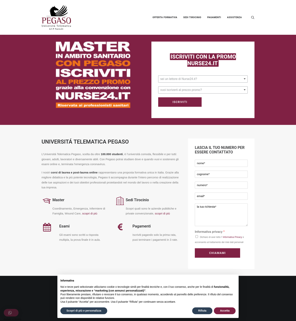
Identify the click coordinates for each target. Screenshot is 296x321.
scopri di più (89, 213)
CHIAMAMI (217, 253)
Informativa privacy (209, 231)
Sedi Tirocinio (137, 200)
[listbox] (203, 79)
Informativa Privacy (232, 237)
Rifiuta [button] (202, 310)
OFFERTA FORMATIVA (165, 17)
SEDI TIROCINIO (192, 17)
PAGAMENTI (214, 17)
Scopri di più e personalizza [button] (83, 310)
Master (58, 200)
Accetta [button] (225, 310)
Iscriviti (180, 102)
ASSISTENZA (234, 17)
